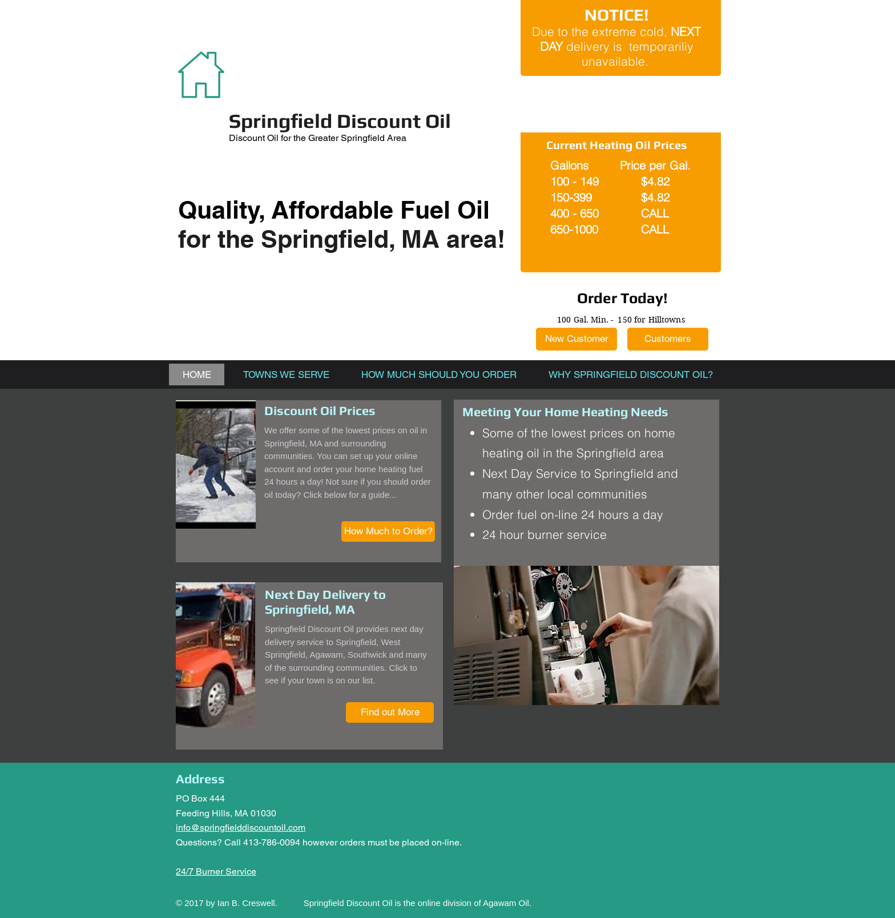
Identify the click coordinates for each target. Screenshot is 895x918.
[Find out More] (390, 712)
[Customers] (667, 339)
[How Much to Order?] (388, 531)
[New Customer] (576, 339)
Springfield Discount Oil (340, 120)
